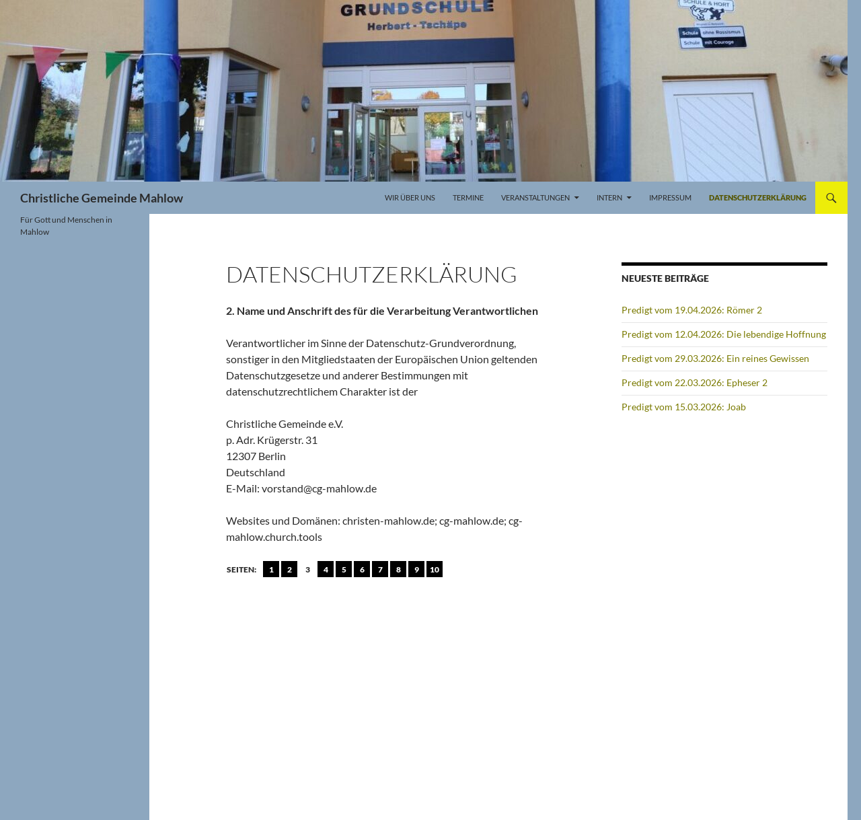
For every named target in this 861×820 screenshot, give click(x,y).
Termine (468, 197)
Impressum (670, 197)
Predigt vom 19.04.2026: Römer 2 (692, 309)
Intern (609, 197)
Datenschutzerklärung (758, 197)
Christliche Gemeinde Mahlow (101, 197)
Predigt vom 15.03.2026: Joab (684, 406)
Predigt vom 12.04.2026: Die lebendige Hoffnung (724, 334)
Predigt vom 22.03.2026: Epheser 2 (695, 382)
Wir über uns (410, 197)
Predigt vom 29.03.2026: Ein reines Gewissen (715, 358)
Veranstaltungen (535, 197)
